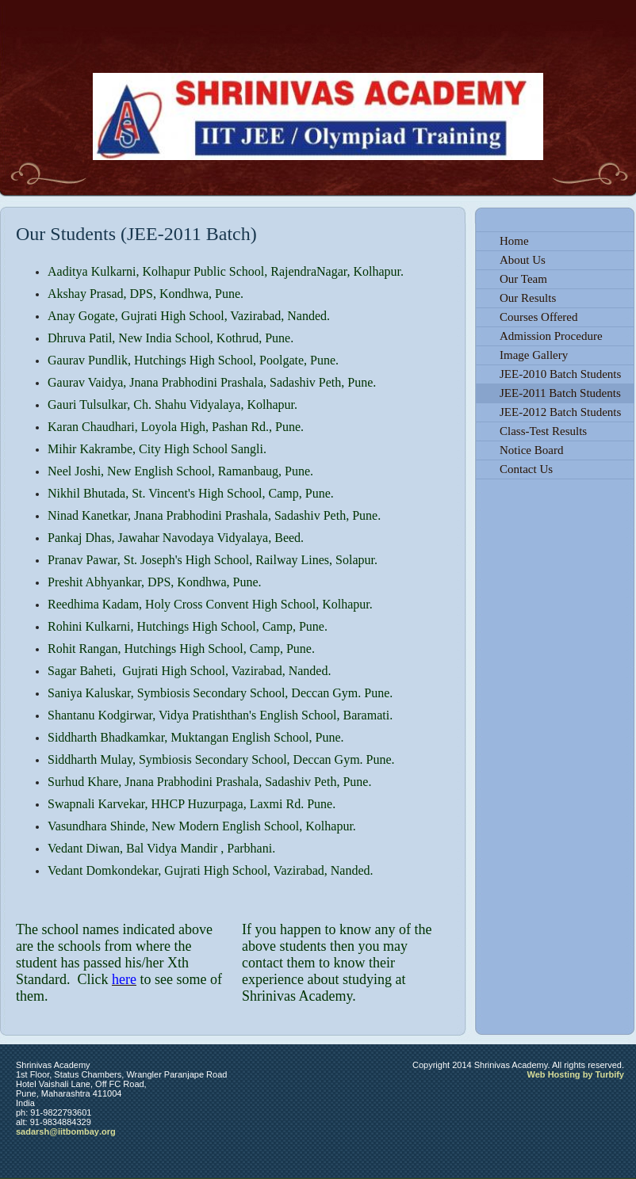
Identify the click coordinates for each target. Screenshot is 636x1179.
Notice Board (531, 450)
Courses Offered (538, 317)
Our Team (523, 279)
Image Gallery (534, 355)
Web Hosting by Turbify (575, 1074)
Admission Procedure (551, 336)
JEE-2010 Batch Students (560, 374)
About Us (523, 260)
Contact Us (526, 469)
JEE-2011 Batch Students (560, 393)
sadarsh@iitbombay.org (66, 1131)
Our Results (528, 298)
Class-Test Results (543, 431)
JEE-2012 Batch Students (560, 412)
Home (514, 241)
